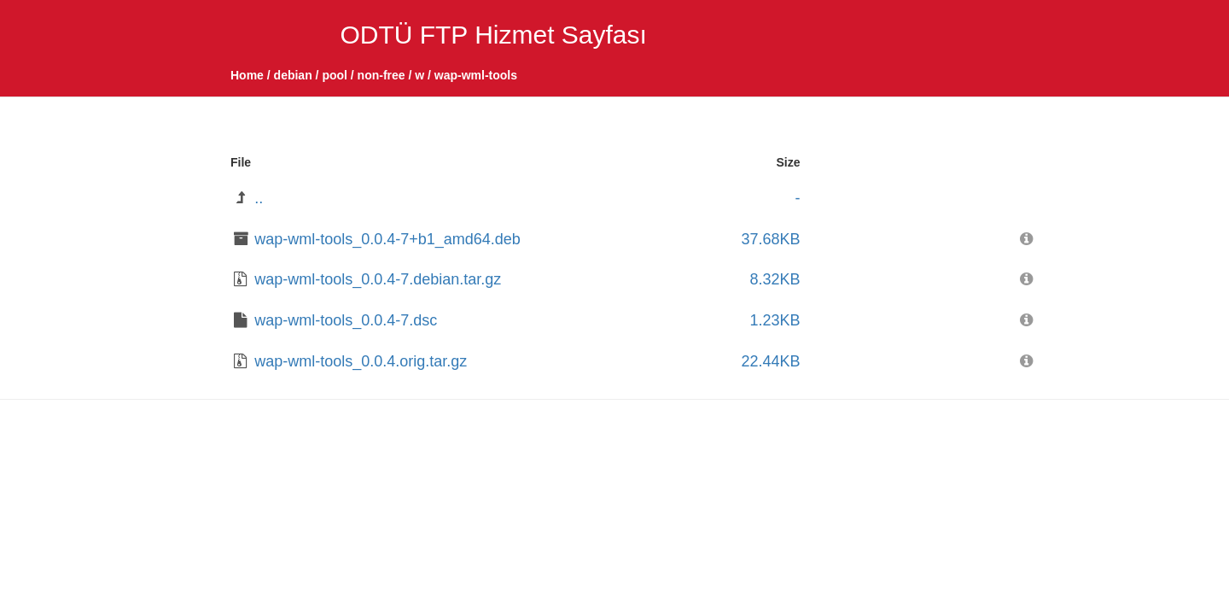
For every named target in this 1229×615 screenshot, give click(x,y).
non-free (381, 75)
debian (293, 75)
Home (247, 75)
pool (334, 75)
